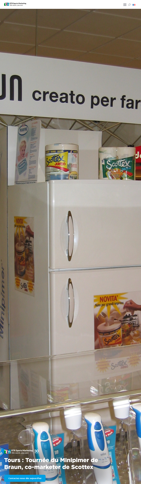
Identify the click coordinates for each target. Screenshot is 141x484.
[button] (134, 5)
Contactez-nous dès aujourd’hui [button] (24, 478)
